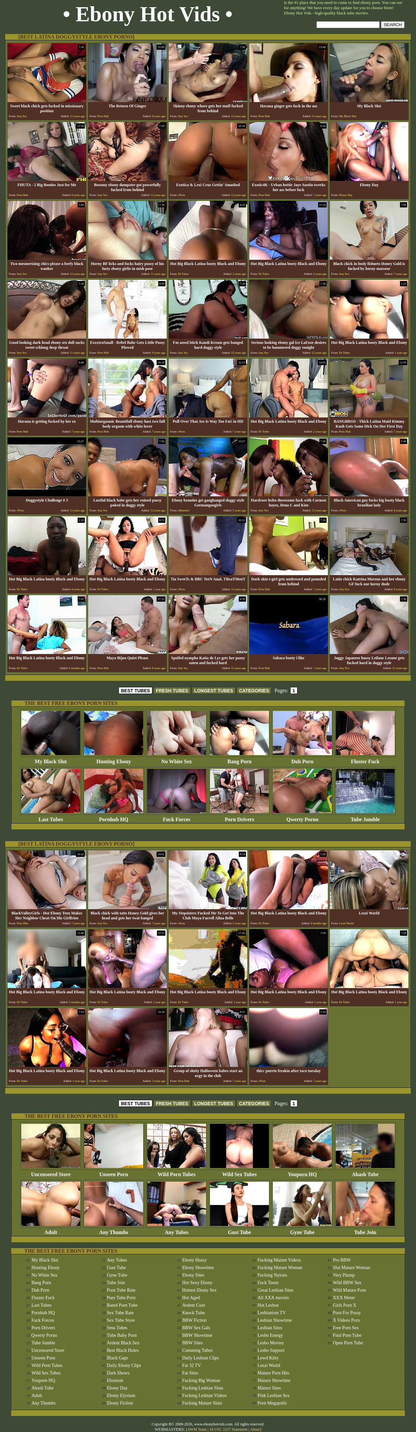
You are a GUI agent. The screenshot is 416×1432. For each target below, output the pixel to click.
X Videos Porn (346, 1320)
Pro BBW (342, 1260)
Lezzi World (268, 1365)
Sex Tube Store (121, 1320)
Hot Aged (191, 1297)
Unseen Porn (113, 1172)
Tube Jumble (365, 817)
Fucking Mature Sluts (202, 1403)
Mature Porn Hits (273, 1372)
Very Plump (344, 1275)
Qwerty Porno (302, 817)
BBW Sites (192, 1342)
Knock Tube (193, 1312)
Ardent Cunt (193, 1305)
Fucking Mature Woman (279, 1267)
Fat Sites (190, 1372)
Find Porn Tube (347, 1335)
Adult (50, 1230)
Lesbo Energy (270, 1335)
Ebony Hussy (194, 1260)
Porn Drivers (239, 817)
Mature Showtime (274, 1380)
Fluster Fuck (365, 759)
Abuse (255, 1429)
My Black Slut (50, 759)
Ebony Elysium (121, 1395)
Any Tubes (176, 1230)
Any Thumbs (113, 1230)
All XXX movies (273, 1297)
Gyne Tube (302, 1230)
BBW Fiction (194, 1320)
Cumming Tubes (197, 1350)
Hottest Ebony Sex (199, 1290)
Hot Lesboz (268, 1305)
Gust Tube (239, 1230)
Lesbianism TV (271, 1312)
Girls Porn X (344, 1305)
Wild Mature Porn (349, 1290)
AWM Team (197, 1429)
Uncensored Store (50, 1172)
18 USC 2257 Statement (228, 1429)
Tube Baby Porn (122, 1335)
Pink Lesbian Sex (273, 1395)
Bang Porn (239, 759)
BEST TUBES (135, 690)
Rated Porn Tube (122, 1305)
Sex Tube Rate (120, 1312)
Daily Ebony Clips (124, 1365)
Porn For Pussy (347, 1312)
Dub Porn (302, 759)
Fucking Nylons (272, 1275)
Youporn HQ (302, 1172)
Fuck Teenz (267, 1282)
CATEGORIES (254, 690)
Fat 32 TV (191, 1365)
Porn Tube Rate (121, 1290)
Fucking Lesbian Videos (204, 1395)
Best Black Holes (123, 1350)
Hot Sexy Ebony (197, 1282)
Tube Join (365, 1230)
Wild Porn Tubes (176, 1172)
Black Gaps (117, 1357)
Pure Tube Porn (121, 1297)
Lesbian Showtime (274, 1320)
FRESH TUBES (172, 690)
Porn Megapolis (272, 1403)
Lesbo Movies (270, 1342)
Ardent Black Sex (123, 1342)
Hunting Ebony (113, 759)
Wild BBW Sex (347, 1282)
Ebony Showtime (198, 1267)
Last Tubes (50, 817)
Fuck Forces (176, 817)
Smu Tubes (117, 1327)
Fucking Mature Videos (279, 1260)
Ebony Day (117, 1388)
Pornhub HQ (113, 817)
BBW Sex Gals (196, 1327)
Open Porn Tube (348, 1342)
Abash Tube (365, 1172)
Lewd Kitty (267, 1357)
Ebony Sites (193, 1275)
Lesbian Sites (269, 1327)
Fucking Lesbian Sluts (202, 1388)
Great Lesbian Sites (275, 1290)
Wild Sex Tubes (239, 1172)
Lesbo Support (270, 1350)
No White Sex (176, 759)
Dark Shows (118, 1372)
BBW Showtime (197, 1335)
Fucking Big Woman (201, 1380)
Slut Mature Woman (351, 1267)
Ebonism (115, 1380)
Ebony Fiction (120, 1403)
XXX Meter (344, 1297)
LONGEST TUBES (213, 690)
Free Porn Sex (346, 1327)
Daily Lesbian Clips (200, 1357)
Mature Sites (269, 1388)
